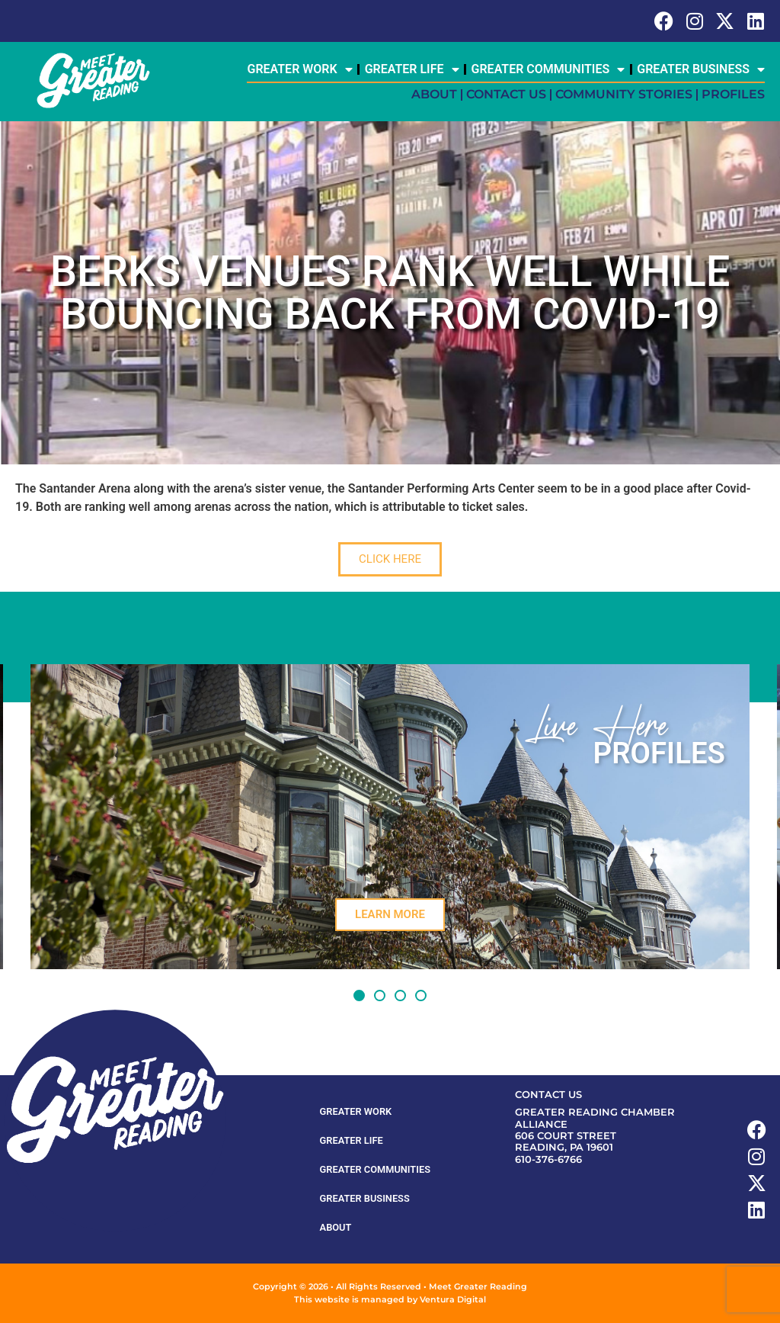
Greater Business (701, 69)
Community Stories (623, 94)
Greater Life (412, 69)
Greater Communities (548, 69)
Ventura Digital (453, 1299)
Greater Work (299, 69)
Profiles (733, 94)
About (434, 94)
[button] (359, 995)
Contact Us (506, 94)
